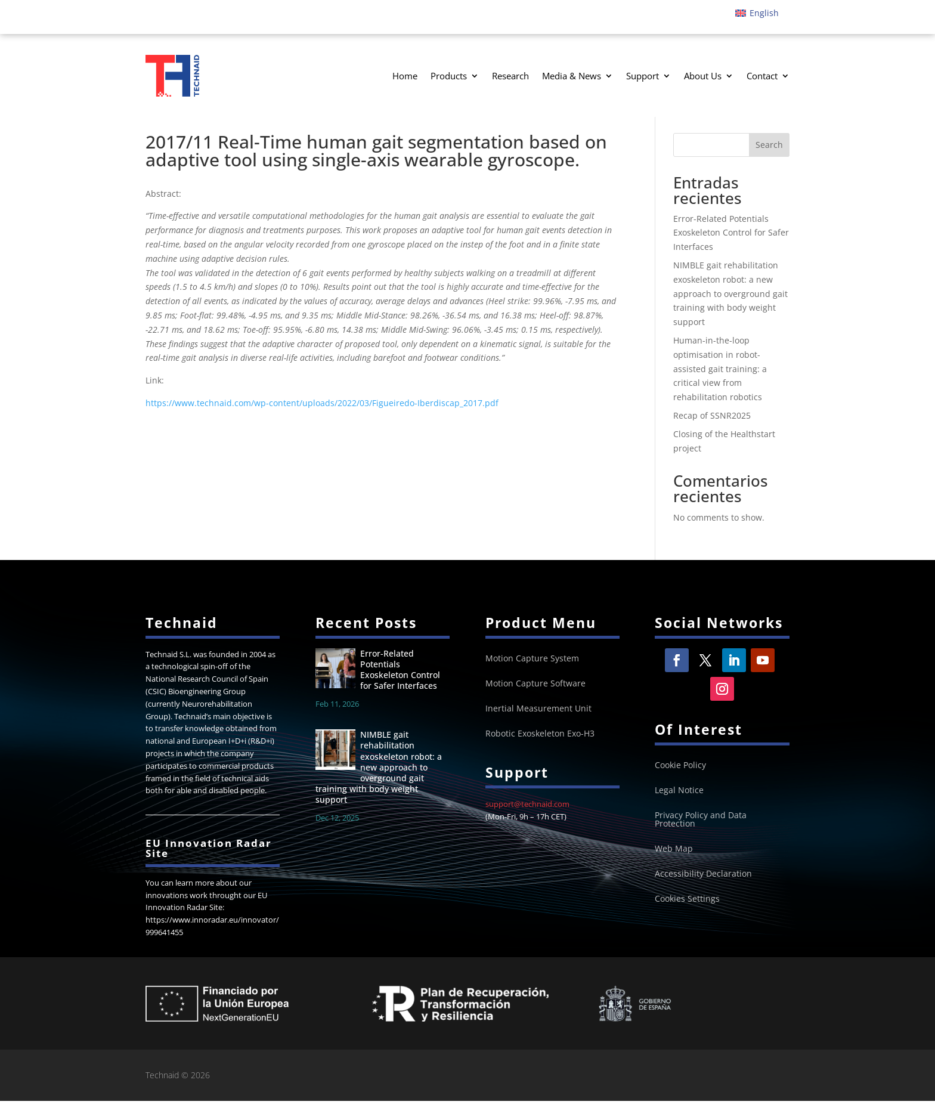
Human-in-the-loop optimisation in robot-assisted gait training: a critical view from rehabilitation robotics (720, 387)
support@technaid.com (527, 823)
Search (769, 163)
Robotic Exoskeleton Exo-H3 (540, 752)
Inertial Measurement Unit (538, 727)
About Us (703, 76)
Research (510, 76)
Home (404, 76)
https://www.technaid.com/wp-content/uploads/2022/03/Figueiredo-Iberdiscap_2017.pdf (322, 421)
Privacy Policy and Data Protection (701, 839)
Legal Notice (679, 810)
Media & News (571, 76)
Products (449, 76)
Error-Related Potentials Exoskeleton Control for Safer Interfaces (731, 251)
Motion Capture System (532, 677)
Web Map (674, 868)
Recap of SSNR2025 (712, 434)
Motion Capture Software (535, 702)
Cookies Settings (687, 918)
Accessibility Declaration (703, 893)
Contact (762, 76)
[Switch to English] (757, 13)
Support (642, 76)
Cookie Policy (680, 785)
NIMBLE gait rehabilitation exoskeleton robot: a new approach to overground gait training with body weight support (730, 312)
